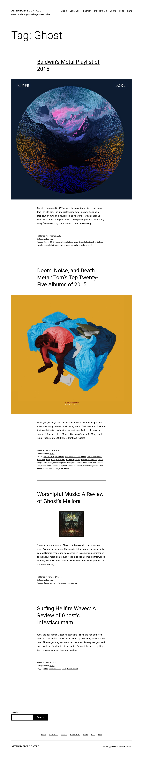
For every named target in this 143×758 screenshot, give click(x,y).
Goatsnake (60, 459)
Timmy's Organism (90, 466)
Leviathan (98, 242)
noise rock (92, 463)
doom (99, 456)
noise (85, 463)
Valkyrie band (86, 245)
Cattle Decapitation (73, 456)
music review (72, 583)
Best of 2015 (49, 242)
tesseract (69, 245)
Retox (43, 466)
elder (56, 242)
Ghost (81, 242)
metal (39, 245)
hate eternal (89, 242)
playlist (51, 245)
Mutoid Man (77, 463)
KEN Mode (92, 459)
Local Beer (75, 10)
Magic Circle (42, 463)
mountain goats (59, 463)
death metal (92, 456)
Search (14, 712)
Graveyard (70, 459)
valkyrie (77, 245)
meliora (52, 583)
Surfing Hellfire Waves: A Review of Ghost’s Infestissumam (66, 615)
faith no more (72, 242)
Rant (129, 10)
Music (64, 10)
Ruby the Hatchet (66, 466)
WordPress (126, 746)
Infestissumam (55, 668)
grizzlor (77, 459)
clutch (83, 456)
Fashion (87, 10)
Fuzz (48, 459)
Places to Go (100, 10)
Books (113, 10)
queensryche (60, 245)
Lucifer (100, 459)
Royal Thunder (52, 466)
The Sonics (77, 466)
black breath (59, 456)
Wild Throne (64, 469)
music (44, 245)
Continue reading (82, 223)
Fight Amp (41, 459)
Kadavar (84, 459)
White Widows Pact (50, 469)
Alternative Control (26, 10)
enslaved (62, 242)
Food (121, 10)
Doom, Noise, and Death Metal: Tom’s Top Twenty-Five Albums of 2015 (67, 277)
